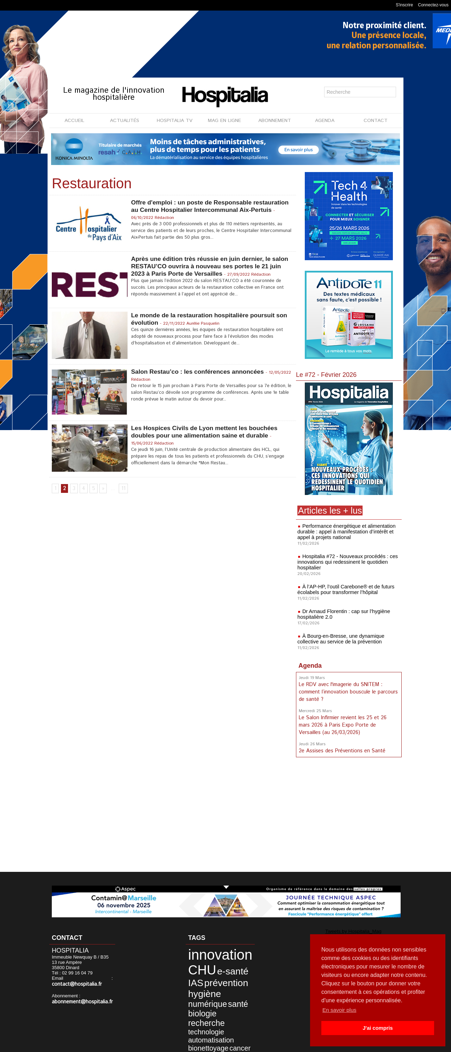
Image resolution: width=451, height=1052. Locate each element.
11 (122, 489)
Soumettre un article (262, 1044)
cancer (223, 1016)
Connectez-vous (433, 4)
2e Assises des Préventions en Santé (341, 748)
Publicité (222, 1044)
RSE (216, 1022)
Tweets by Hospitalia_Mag (334, 931)
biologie (195, 997)
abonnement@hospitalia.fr (79, 1001)
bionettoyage (200, 1016)
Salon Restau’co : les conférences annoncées (200, 371)
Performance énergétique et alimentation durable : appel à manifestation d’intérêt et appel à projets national (344, 531)
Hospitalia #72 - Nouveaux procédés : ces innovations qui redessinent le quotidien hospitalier (345, 561)
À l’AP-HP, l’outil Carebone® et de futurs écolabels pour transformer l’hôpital (343, 589)
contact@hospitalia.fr (74, 984)
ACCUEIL (74, 120)
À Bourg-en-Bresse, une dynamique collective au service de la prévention (339, 638)
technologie (198, 1004)
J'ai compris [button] (377, 1028)
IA (235, 1016)
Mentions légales (185, 1044)
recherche (220, 997)
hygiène (197, 982)
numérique (199, 989)
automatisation (202, 1010)
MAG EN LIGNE (224, 120)
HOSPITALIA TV (174, 120)
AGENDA (324, 120)
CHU (195, 964)
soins (229, 1022)
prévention (213, 974)
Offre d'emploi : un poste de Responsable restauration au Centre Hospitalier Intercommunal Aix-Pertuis (205, 210)
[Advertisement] (349, 815)
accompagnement (206, 1028)
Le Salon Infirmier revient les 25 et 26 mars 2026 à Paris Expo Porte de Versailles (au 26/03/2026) (348, 723)
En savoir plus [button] (340, 1010)
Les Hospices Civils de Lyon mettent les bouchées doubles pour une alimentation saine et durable (207, 431)
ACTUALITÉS (124, 120)
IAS (190, 974)
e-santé (218, 965)
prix (205, 1022)
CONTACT (376, 120)
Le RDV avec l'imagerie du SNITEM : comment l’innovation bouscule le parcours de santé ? (347, 691)
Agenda (310, 665)
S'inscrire (404, 4)
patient (192, 1022)
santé (222, 989)
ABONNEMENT (274, 120)
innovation (209, 953)
